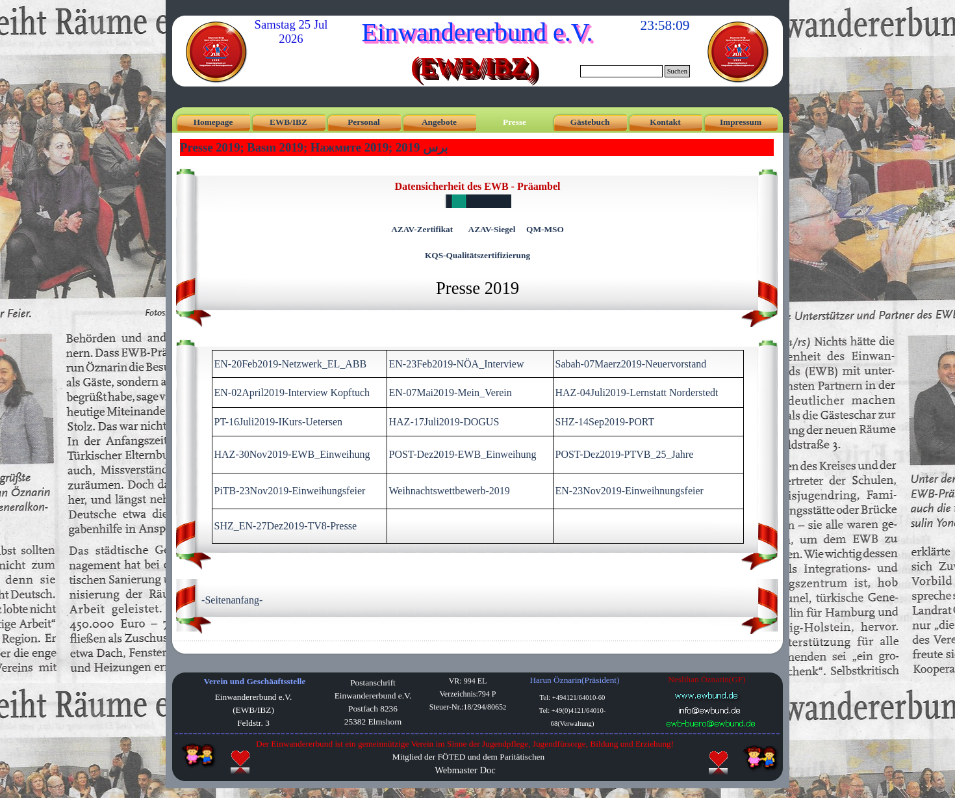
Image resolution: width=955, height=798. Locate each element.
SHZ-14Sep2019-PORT (605, 421)
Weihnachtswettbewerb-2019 (449, 490)
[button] (709, 710)
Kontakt (665, 122)
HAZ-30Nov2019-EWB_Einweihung (292, 454)
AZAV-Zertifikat (422, 229)
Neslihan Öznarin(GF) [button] (707, 679)
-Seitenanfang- (231, 599)
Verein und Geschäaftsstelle (255, 681)
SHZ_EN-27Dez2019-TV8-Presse (285, 525)
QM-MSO (545, 229)
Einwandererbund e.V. (477, 32)
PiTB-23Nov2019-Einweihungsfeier (290, 490)
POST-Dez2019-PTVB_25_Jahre (624, 454)
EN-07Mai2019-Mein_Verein (450, 392)
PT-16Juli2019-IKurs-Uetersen (278, 421)
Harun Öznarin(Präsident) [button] (574, 680)
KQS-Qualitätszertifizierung (477, 255)
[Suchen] (621, 71)
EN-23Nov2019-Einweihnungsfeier (629, 490)
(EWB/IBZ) (473, 66)
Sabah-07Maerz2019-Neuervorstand (631, 363)
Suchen (677, 71)
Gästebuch (590, 122)
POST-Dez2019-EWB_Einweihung (463, 454)
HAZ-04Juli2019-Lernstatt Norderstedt (637, 392)
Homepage (213, 122)
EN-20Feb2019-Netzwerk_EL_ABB (290, 363)
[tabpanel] (477, 240)
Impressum (740, 122)
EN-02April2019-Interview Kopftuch (292, 392)
